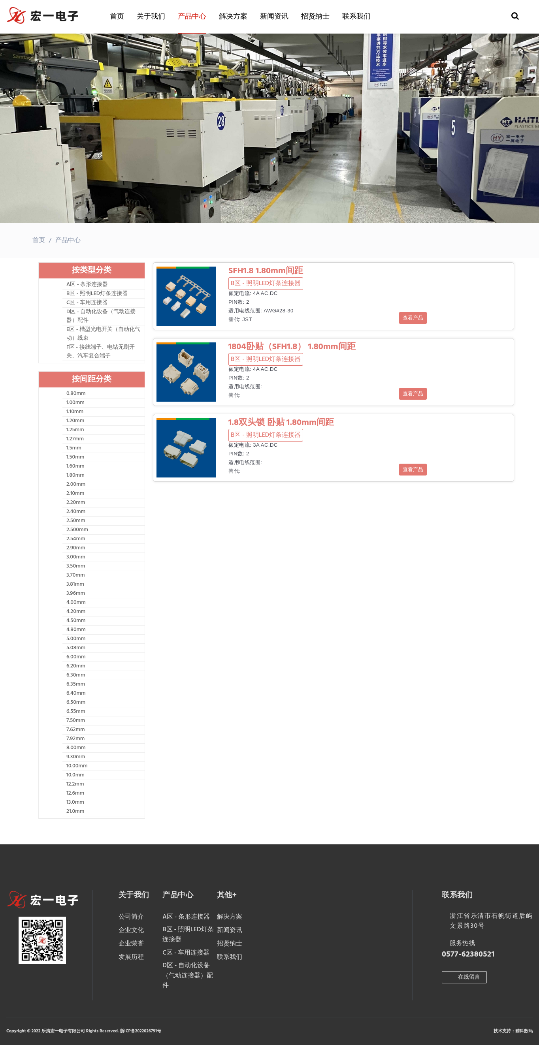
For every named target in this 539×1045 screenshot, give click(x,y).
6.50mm (75, 702)
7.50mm (75, 720)
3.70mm (75, 575)
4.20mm (75, 611)
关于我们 (151, 17)
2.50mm (75, 521)
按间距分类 (91, 379)
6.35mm (75, 684)
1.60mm (75, 466)
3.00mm (75, 557)
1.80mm (75, 475)
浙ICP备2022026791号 (140, 1031)
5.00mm (75, 639)
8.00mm (76, 748)
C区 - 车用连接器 (86, 303)
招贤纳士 (315, 17)
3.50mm (75, 566)
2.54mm (75, 539)
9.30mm (75, 757)
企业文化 (131, 931)
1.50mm (75, 457)
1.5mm (73, 448)
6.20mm (75, 666)
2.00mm (75, 484)
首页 (117, 17)
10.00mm (77, 766)
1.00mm (75, 402)
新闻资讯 (274, 17)
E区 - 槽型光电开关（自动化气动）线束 (103, 334)
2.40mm (75, 511)
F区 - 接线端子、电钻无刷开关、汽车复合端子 (100, 352)
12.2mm (75, 784)
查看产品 (413, 318)
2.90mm (75, 548)
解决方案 (233, 17)
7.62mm (75, 729)
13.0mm (75, 802)
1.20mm (75, 421)
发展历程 (131, 957)
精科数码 (524, 1031)
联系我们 (356, 17)
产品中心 (192, 17)
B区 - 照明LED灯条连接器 (97, 293)
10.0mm (75, 775)
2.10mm (75, 493)
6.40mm (76, 693)
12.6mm (75, 793)
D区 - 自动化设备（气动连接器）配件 (101, 316)
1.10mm (74, 412)
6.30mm (75, 675)
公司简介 (131, 917)
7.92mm (75, 739)
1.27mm (75, 439)
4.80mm (76, 630)
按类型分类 (91, 270)
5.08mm (75, 648)
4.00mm (76, 602)
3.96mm (75, 593)
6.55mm (75, 711)
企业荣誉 (131, 944)
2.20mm (75, 502)
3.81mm (75, 584)
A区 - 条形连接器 (87, 284)
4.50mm (75, 620)
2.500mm (77, 530)
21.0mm (75, 811)
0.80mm (76, 393)
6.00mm (76, 657)
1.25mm (75, 430)
